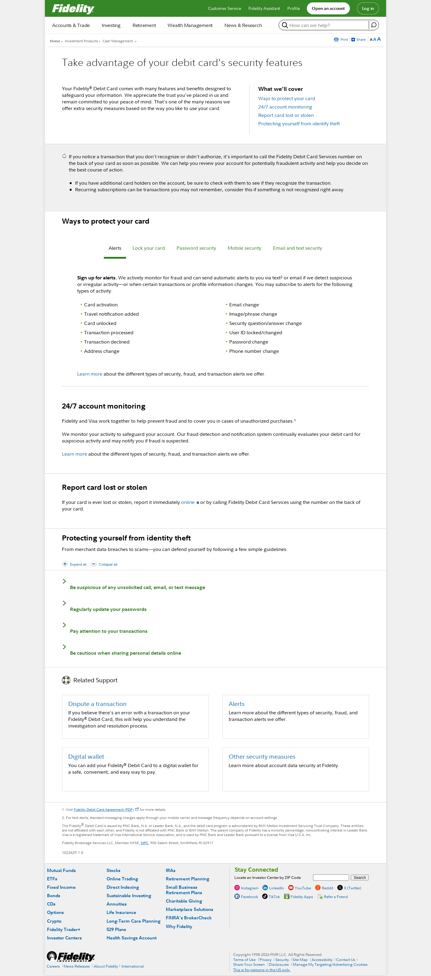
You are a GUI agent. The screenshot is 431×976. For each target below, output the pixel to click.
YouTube (303, 887)
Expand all (78, 564)
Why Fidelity (179, 926)
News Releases (77, 966)
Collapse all (108, 564)
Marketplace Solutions (189, 909)
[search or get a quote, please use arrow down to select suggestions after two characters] (324, 25)
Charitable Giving (184, 901)
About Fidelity (106, 966)
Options (55, 912)
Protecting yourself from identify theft (299, 123)
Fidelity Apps (302, 896)
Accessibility (322, 959)
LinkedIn (276, 887)
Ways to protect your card (286, 98)
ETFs (52, 879)
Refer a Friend (336, 896)
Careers (53, 966)
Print (344, 39)
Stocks (113, 870)
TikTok (274, 896)
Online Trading (122, 879)
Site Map (300, 959)
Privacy (265, 959)
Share (361, 39)
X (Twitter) (352, 887)
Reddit (327, 887)
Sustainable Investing (129, 895)
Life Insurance (121, 912)
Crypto (54, 921)
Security (282, 959)
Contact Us (345, 959)
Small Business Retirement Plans (184, 889)
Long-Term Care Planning (133, 921)
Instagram (249, 887)
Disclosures (279, 964)
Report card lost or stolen (286, 115)
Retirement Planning (187, 879)
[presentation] (115, 249)
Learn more (89, 373)
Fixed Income (61, 887)
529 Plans (116, 929)
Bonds (53, 895)
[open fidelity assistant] (374, 25)
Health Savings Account (132, 938)
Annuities (117, 904)
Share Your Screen (249, 964)
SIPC (144, 842)
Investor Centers (64, 938)
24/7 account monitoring (285, 106)
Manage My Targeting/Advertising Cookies (330, 964)
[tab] (115, 249)
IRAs (170, 870)
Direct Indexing (123, 887)
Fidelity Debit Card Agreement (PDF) (104, 809)
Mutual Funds (61, 870)
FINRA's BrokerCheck (189, 918)
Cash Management (118, 40)
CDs (51, 904)
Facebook (249, 896)
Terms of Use (244, 959)
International (133, 966)
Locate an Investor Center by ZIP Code (267, 877)
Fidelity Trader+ (63, 929)
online (188, 502)
